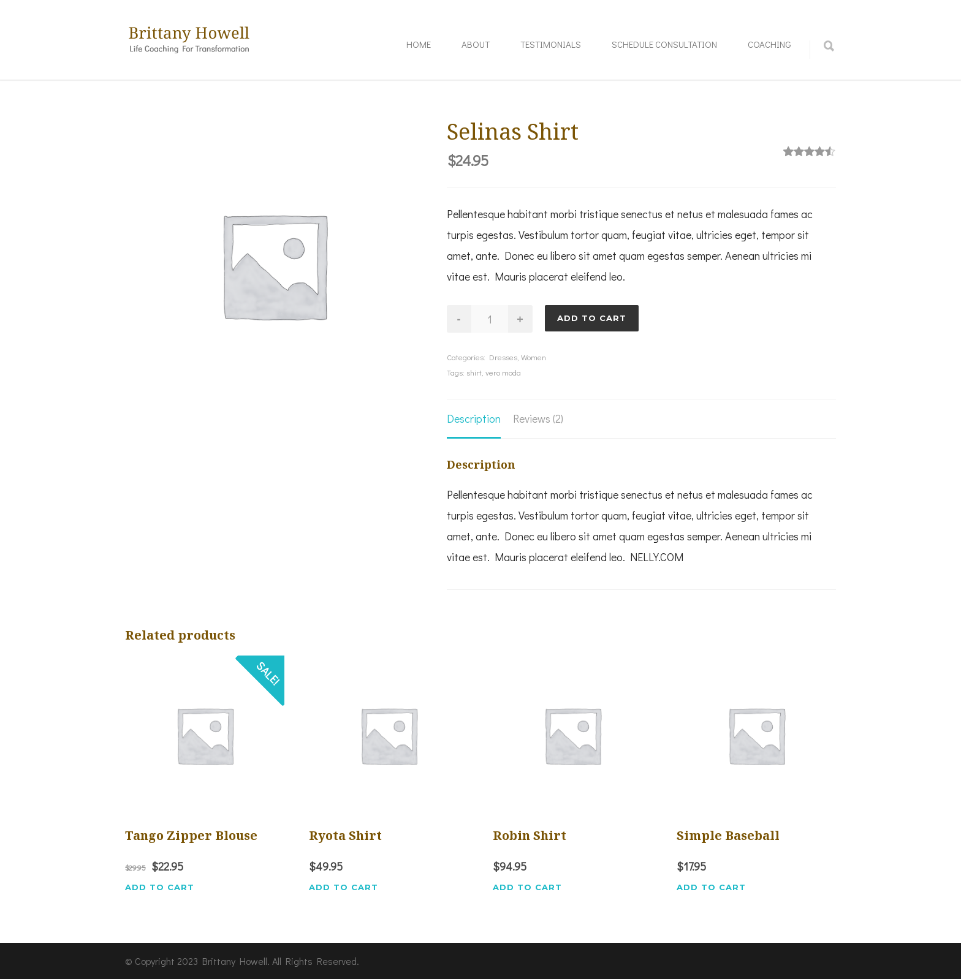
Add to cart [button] (159, 887)
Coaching (769, 44)
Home (418, 44)
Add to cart (591, 318)
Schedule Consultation (664, 44)
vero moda (503, 372)
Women (533, 357)
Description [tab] (474, 418)
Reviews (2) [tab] (538, 418)
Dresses (503, 357)
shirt (474, 372)
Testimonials (550, 44)
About (476, 44)
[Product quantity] (489, 319)
